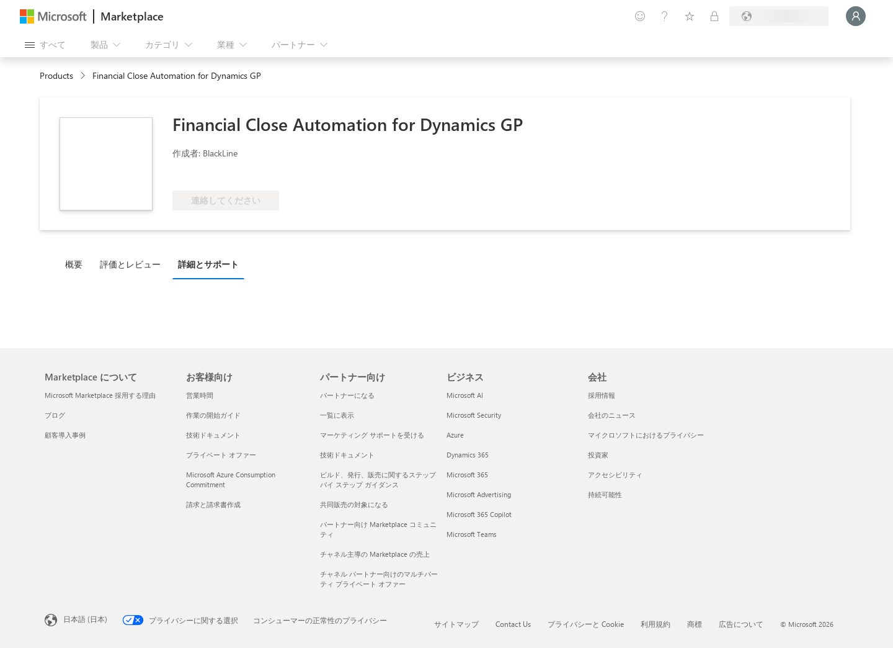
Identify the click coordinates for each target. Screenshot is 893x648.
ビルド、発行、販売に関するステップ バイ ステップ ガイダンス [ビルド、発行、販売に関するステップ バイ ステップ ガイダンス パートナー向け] (378, 479)
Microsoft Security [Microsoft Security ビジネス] (473, 415)
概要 (73, 264)
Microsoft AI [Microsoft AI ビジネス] (464, 395)
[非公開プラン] (714, 16)
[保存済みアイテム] (690, 16)
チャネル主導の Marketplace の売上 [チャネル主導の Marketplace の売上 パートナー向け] (375, 554)
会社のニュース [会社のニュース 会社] (612, 415)
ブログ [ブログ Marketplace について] (55, 415)
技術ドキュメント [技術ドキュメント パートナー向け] (347, 454)
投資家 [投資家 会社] (598, 454)
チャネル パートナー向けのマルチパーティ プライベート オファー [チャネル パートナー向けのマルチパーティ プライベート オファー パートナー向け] (379, 578)
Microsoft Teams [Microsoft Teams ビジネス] (471, 534)
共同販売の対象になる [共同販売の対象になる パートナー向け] (354, 504)
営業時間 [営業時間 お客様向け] (199, 395)
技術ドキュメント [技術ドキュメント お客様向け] (213, 434)
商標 (694, 624)
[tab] (77, 263)
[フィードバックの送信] (640, 16)
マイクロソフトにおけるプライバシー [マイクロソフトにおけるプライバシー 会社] (646, 434)
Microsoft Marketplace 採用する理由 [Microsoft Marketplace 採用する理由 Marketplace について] (100, 395)
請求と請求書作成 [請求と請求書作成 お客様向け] (213, 504)
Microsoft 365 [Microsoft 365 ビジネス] (467, 474)
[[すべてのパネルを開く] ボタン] (45, 44)
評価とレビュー (130, 264)
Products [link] (56, 75)
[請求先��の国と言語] (779, 16)
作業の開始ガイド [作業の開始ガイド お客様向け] (213, 415)
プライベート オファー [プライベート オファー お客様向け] (221, 454)
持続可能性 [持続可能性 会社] (605, 494)
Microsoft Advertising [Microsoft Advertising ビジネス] (478, 494)
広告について (741, 624)
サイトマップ (456, 624)
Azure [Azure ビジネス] (455, 434)
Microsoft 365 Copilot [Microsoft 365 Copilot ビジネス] (479, 514)
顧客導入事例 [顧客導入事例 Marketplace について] (65, 434)
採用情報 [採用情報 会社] (601, 395)
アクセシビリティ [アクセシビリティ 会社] (615, 474)
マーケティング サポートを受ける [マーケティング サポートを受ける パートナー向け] (372, 434)
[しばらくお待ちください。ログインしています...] (855, 16)
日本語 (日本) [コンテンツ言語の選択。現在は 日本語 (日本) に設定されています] (85, 619)
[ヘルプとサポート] (665, 16)
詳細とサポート (208, 264)
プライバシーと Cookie (586, 624)
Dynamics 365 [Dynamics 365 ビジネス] (467, 454)
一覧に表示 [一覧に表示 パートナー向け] (337, 415)
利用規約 (655, 624)
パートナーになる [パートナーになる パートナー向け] (347, 395)
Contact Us (513, 624)
